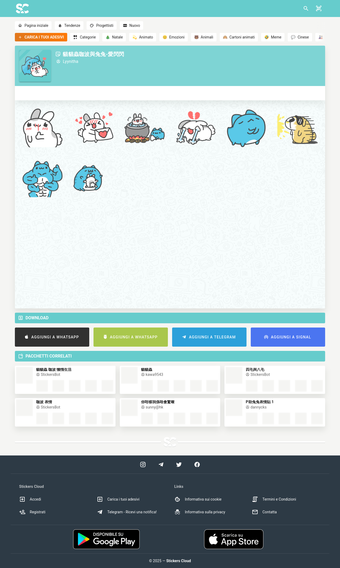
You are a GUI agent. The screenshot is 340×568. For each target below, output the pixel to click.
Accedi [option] (30, 499)
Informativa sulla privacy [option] (199, 512)
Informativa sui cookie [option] (198, 499)
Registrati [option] (32, 512)
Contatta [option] (264, 512)
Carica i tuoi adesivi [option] (118, 499)
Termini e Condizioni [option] (274, 499)
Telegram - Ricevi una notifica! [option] (127, 512)
